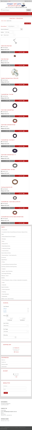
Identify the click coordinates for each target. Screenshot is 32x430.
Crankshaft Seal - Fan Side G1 (7, 139)
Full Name (5, 385)
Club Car (5, 308)
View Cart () (28, 1)
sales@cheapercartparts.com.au (10, 411)
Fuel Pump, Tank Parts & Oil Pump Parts (9, 266)
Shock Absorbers (5, 294)
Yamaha (4, 311)
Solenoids (4, 284)
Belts (3, 241)
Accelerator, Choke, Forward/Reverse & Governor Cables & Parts (14, 232)
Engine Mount (4, 259)
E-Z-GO (4, 310)
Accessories (4, 229)
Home (2, 20)
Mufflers (3, 277)
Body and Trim (5, 243)
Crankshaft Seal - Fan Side (7, 94)
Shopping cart (16, 347)
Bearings (4, 238)
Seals (5, 20)
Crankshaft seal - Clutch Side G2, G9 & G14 (10, 201)
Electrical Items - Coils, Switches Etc (9, 255)
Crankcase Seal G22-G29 (6, 187)
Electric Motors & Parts (6, 252)
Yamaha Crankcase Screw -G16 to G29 (9, 78)
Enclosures (4, 257)
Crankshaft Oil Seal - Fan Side (8, 169)
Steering (4, 291)
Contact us (4, 362)
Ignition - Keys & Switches (7, 271)
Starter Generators (6, 289)
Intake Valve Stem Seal (6, 45)
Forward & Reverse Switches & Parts (9, 264)
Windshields (4, 296)
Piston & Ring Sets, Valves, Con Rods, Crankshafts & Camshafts (14, 280)
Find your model (5, 364)
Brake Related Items (6, 246)
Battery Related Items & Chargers (8, 236)
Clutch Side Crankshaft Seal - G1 (8, 154)
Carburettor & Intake (6, 248)
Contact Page (3, 410)
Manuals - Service (5, 275)
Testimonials (4, 366)
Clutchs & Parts (5, 250)
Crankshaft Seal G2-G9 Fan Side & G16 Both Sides (12, 216)
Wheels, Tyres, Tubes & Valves (8, 298)
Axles (3, 234)
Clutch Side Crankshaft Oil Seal (8, 124)
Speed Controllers (5, 287)
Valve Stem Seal (4, 59)
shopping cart (6, 427)
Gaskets (4, 268)
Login (9, 1)
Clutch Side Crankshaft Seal (7, 109)
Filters (3, 261)
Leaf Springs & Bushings (6, 273)
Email (4, 389)
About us (3, 359)
